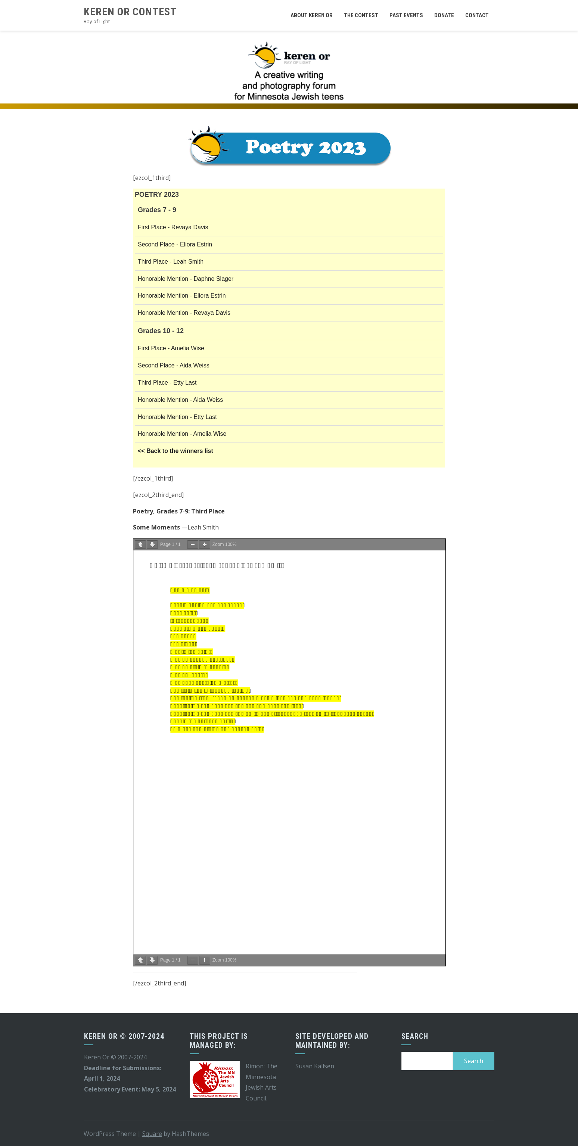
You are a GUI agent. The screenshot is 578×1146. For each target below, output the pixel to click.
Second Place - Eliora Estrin (175, 244)
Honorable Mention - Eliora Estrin (182, 295)
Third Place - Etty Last (167, 382)
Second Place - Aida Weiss (173, 365)
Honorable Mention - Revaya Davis (184, 313)
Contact (477, 15)
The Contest (361, 15)
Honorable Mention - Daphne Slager (185, 279)
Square (152, 1134)
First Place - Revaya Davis (173, 227)
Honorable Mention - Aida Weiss (180, 400)
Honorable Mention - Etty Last (177, 417)
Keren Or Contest (130, 12)
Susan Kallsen (314, 1066)
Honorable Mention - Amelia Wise (182, 434)
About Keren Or (311, 15)
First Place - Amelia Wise (171, 348)
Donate (444, 15)
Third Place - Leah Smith (170, 261)
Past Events (406, 15)
